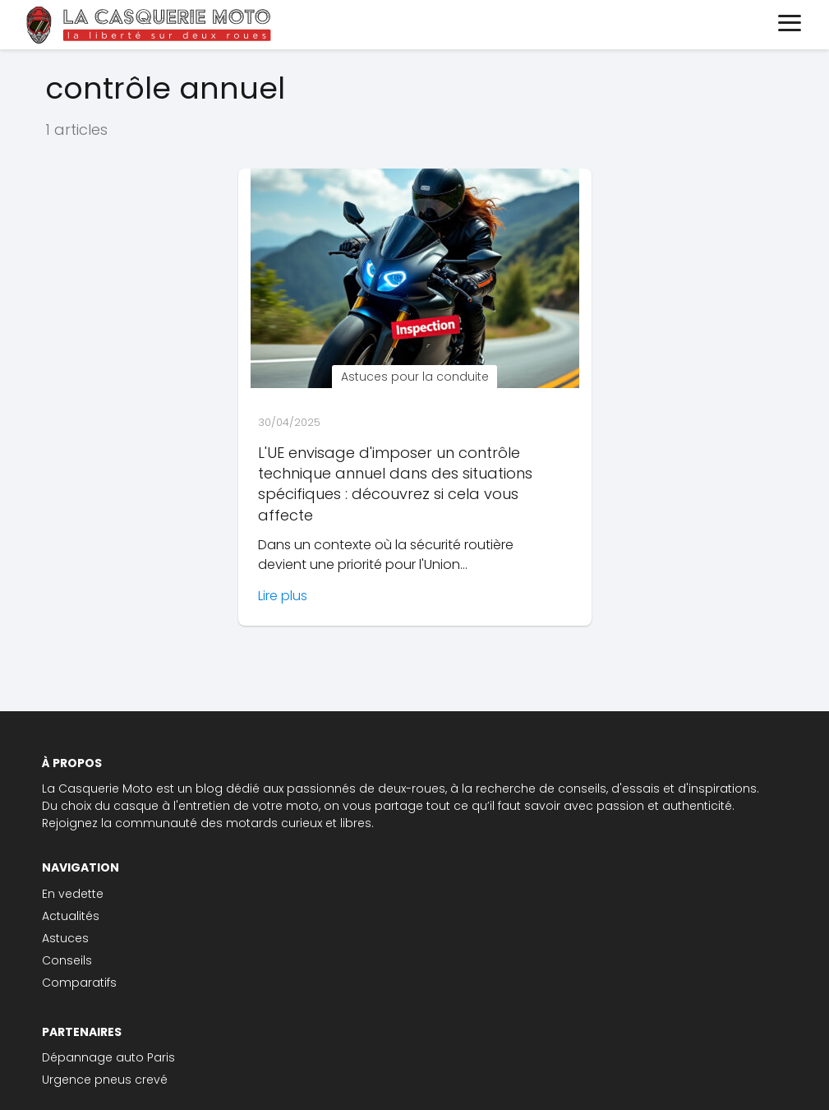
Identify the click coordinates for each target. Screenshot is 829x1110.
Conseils (67, 960)
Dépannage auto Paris (108, 1057)
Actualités (70, 916)
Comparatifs (79, 982)
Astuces (65, 938)
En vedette (73, 894)
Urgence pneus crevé (105, 1079)
